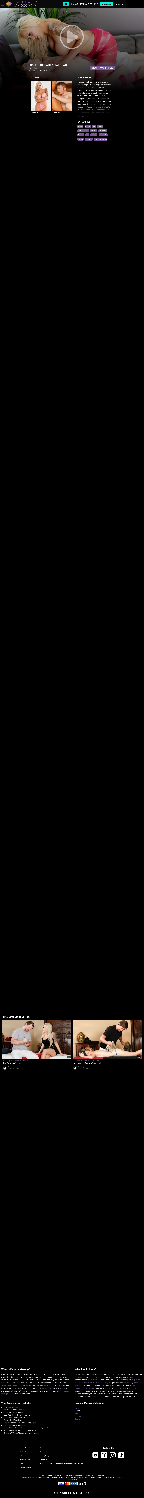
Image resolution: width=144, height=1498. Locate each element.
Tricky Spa (11, 1067)
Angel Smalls (96, 1063)
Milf (94, 126)
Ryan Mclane (89, 1388)
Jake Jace (57, 113)
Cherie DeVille (83, 1383)
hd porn (80, 139)
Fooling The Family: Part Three (86, 1061)
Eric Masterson (8, 1063)
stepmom (89, 139)
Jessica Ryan (94, 1383)
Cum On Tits (103, 135)
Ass (87, 135)
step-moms (136, 1380)
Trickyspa (93, 1377)
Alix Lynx (106, 1383)
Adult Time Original (101, 139)
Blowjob (93, 130)
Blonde (80, 126)
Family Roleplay (83, 130)
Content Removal (72, 1479)
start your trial (102, 68)
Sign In (119, 4)
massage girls (47, 1388)
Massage (94, 135)
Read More (81, 116)
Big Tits (87, 126)
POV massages (94, 1380)
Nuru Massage (80, 1377)
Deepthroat (102, 130)
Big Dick (80, 135)
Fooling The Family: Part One (15, 1061)
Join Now (106, 4)
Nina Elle (36, 113)
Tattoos (100, 126)
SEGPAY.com (95, 1477)
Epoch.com (31, 1477)
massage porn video (9, 1385)
